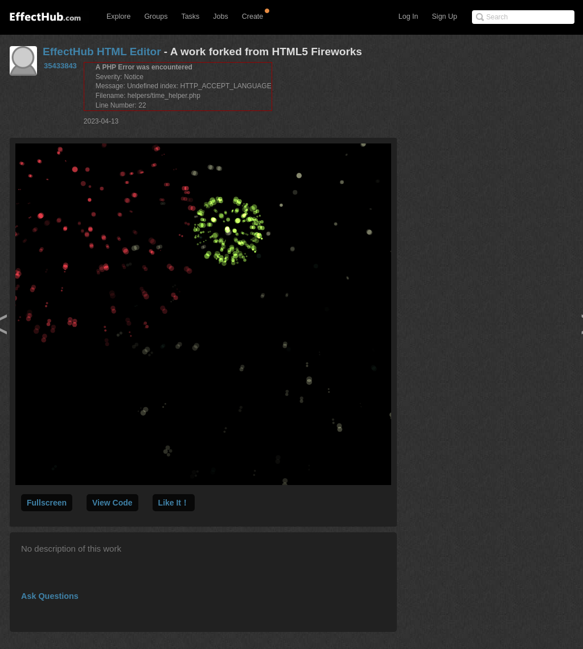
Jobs (220, 16)
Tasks (190, 16)
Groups (155, 16)
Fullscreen (47, 502)
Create (253, 16)
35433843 (60, 65)
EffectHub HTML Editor (102, 51)
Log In (408, 16)
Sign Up (444, 16)
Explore (118, 16)
